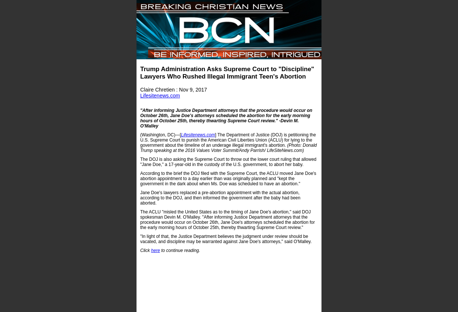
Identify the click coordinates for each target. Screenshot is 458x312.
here (155, 250)
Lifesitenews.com (160, 96)
